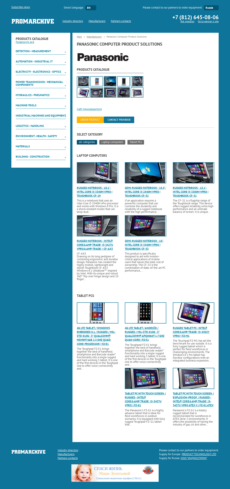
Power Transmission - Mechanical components (39, 83)
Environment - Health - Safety (36, 136)
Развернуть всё (25, 42)
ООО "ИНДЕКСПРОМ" (194, 458)
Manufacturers (97, 21)
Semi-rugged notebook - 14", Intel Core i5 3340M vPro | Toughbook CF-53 (144, 245)
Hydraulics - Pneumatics (33, 95)
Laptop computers (112, 142)
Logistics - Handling (30, 125)
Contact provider (119, 120)
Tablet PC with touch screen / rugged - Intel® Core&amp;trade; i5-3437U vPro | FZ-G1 (145, 399)
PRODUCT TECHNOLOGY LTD (199, 454)
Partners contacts (121, 21)
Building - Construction (33, 156)
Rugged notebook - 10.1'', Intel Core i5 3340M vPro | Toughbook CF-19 (94, 192)
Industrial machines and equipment (41, 115)
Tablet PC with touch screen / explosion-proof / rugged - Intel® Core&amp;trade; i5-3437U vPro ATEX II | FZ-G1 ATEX (193, 399)
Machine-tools (26, 105)
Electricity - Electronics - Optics (38, 71)
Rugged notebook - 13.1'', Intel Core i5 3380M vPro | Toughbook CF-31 (190, 192)
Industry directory (72, 21)
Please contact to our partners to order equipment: (172, 8)
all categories (87, 142)
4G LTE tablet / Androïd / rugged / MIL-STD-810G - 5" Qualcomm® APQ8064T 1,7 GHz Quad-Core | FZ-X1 (144, 334)
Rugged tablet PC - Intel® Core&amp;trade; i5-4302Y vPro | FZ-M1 (191, 332)
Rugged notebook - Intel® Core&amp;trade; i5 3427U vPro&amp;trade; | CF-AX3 (95, 245)
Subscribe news (20, 7)
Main (79, 36)
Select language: (74, 8)
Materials (23, 146)
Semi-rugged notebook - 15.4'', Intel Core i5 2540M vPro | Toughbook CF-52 (145, 192)
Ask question (187, 21)
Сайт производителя (89, 109)
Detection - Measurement (33, 51)
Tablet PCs (136, 142)
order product (90, 120)
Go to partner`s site (208, 21)
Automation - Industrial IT (34, 61)
